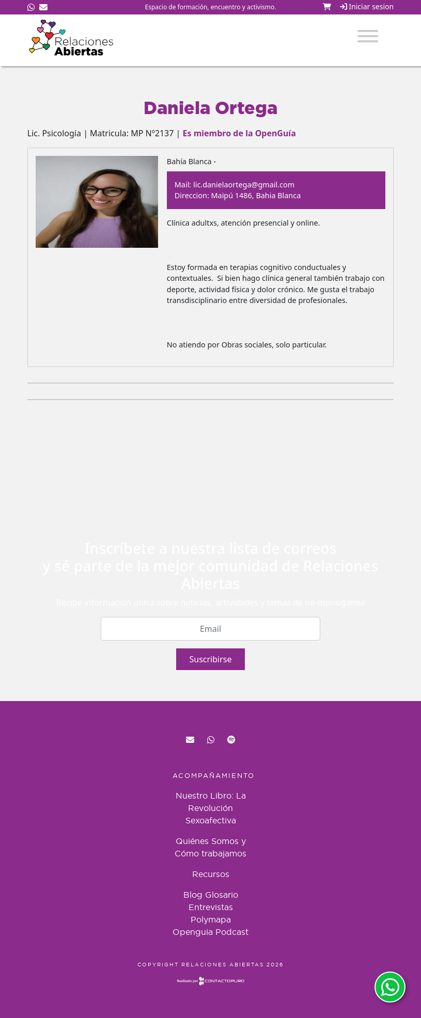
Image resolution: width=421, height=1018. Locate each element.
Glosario (221, 894)
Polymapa (211, 919)
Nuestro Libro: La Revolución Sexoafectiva (211, 808)
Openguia (193, 931)
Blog (192, 894)
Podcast (231, 931)
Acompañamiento (214, 775)
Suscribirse (210, 659)
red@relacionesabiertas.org (190, 739)
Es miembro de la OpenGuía (239, 133)
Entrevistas (211, 907)
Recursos (210, 874)
